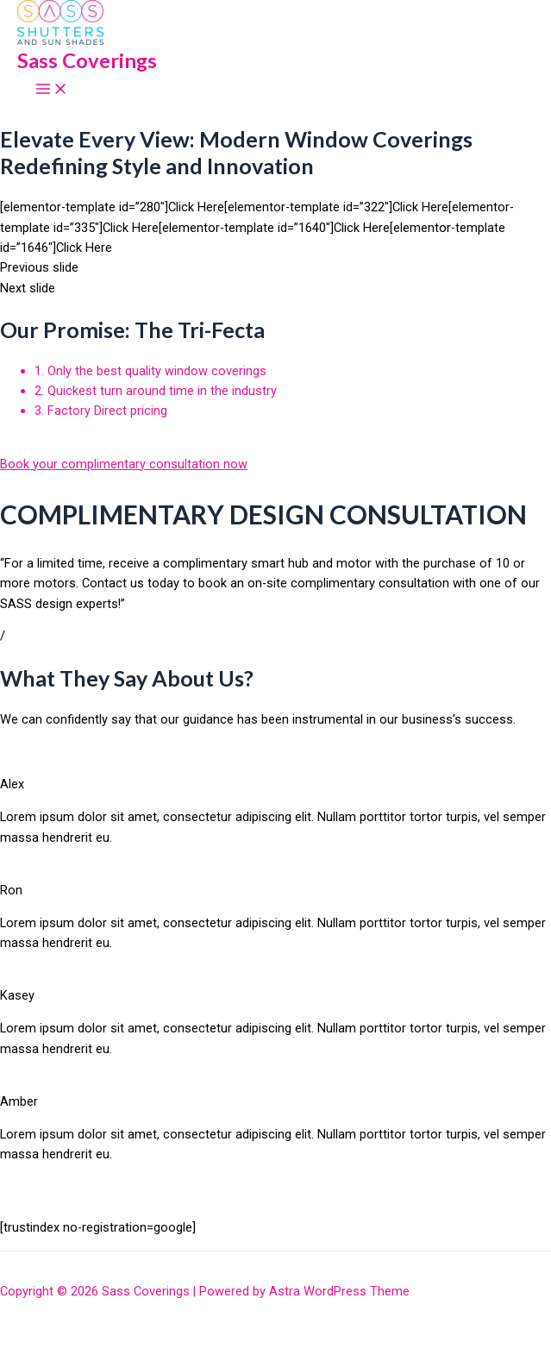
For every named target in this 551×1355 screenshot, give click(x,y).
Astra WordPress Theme (339, 1291)
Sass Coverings (87, 60)
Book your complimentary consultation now (123, 464)
